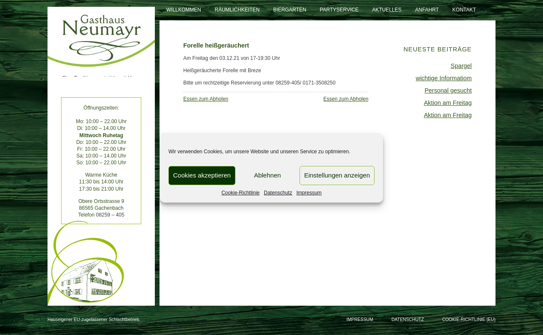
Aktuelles (386, 10)
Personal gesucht (448, 90)
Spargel (461, 65)
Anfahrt (427, 10)
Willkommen (183, 10)
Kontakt (464, 10)
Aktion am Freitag (448, 102)
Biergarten (289, 10)
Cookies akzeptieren (202, 175)
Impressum (309, 192)
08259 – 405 (110, 215)
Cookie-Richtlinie (240, 192)
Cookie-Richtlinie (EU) (468, 319)
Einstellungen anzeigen (337, 175)
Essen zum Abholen (205, 99)
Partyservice (339, 10)
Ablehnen (267, 175)
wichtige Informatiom (444, 78)
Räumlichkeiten (237, 10)
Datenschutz (278, 192)
